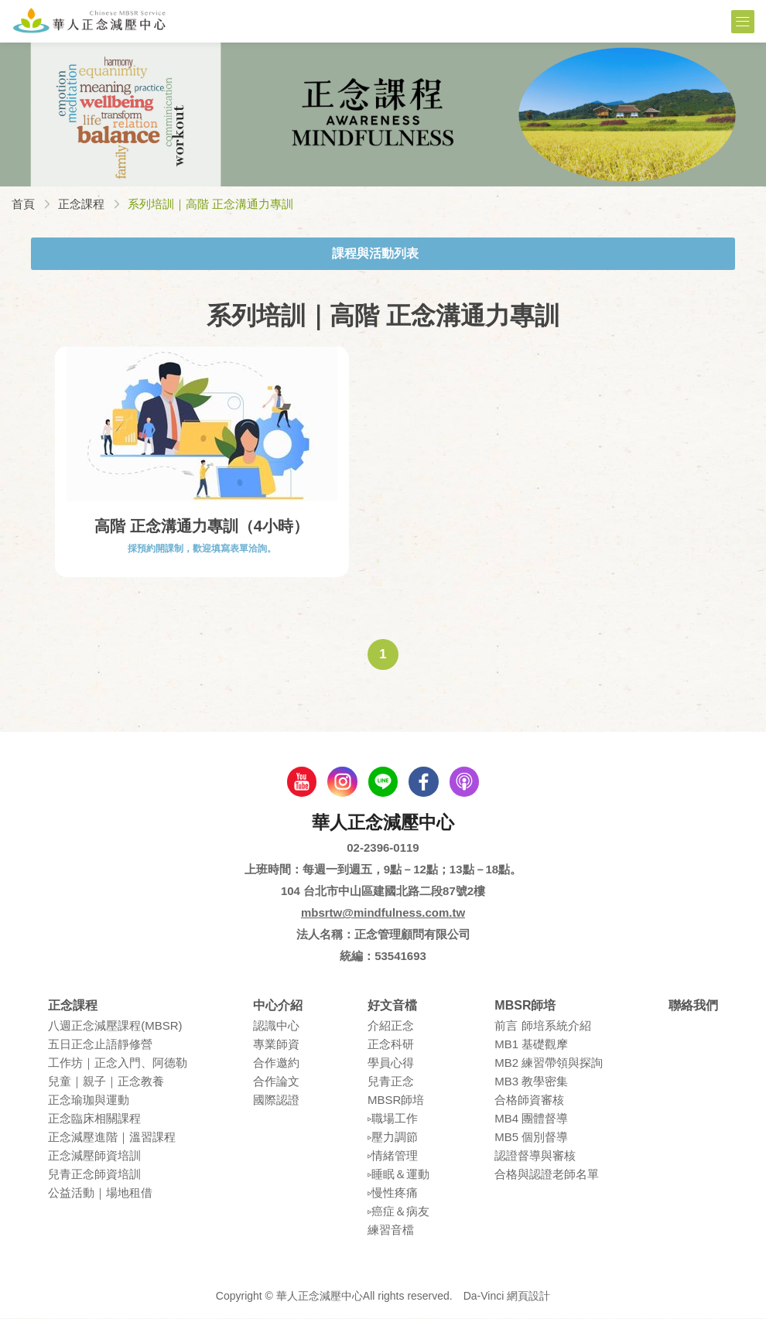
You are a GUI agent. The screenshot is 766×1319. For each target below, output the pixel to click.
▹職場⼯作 (393, 1119)
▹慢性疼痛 (393, 1194)
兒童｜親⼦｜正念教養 (106, 1082)
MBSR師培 (396, 1101)
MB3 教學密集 (531, 1082)
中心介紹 (278, 1006)
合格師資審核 (529, 1101)
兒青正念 (391, 1082)
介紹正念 (391, 1027)
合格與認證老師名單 (546, 1175)
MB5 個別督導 (531, 1138)
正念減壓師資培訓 (94, 1157)
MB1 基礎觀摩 (531, 1045)
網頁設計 (528, 1297)
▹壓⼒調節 (393, 1138)
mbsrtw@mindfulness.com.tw (383, 913)
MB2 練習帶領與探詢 (548, 1064)
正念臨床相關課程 (94, 1119)
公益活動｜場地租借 (100, 1194)
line (383, 782)
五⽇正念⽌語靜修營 (100, 1045)
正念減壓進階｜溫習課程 (112, 1138)
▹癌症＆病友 (398, 1212)
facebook (424, 782)
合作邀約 (276, 1064)
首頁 (23, 203)
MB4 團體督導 (531, 1119)
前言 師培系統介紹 (542, 1027)
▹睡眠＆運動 (398, 1175)
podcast (466, 782)
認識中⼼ (276, 1027)
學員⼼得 (391, 1064)
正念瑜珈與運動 (88, 1101)
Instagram (341, 782)
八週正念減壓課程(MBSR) (115, 1027)
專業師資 (276, 1045)
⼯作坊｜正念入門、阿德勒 (117, 1064)
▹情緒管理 (393, 1157)
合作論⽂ (276, 1082)
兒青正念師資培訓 (94, 1175)
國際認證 (276, 1101)
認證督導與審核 (535, 1157)
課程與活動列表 (375, 253)
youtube (299, 782)
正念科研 (391, 1045)
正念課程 (81, 203)
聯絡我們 (693, 1006)
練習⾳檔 (391, 1231)
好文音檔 (392, 1006)
